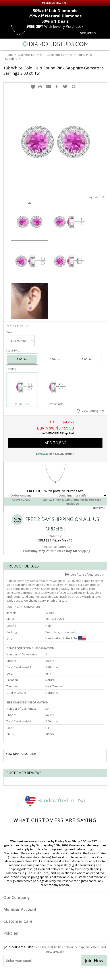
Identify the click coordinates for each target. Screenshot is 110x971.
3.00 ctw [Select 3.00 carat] (87, 359)
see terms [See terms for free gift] (88, 32)
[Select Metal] (20, 340)
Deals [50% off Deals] (55, 21)
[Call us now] (95, 43)
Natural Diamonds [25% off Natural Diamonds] (55, 16)
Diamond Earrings (30, 55)
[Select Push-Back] (22, 388)
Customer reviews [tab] (24, 772)
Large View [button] (96, 197)
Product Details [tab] (22, 566)
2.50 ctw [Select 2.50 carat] (54, 359)
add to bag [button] (55, 442)
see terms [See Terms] (98, 507)
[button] (33, 86)
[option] (29, 222)
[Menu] (5, 44)
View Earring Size (91, 411)
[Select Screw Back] (55, 388)
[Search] (15, 43)
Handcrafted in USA (55, 800)
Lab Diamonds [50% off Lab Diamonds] (55, 10)
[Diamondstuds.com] (55, 44)
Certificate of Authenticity (84, 575)
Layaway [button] (42, 454)
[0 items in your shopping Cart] (104, 44)
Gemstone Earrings (59, 55)
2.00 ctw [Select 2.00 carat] (22, 359)
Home (10, 55)
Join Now (94, 961)
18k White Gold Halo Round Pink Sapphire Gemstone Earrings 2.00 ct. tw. (53, 70)
